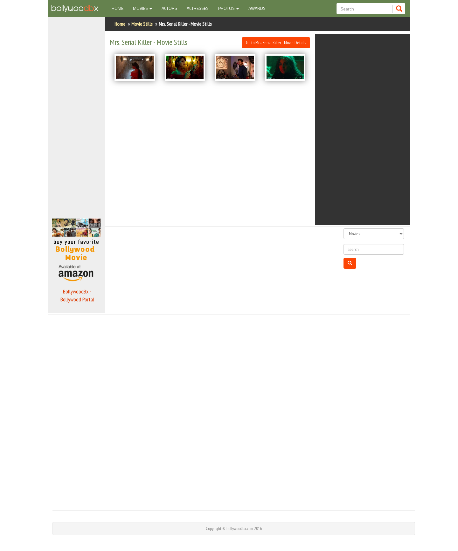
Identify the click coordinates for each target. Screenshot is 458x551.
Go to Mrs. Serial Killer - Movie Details (276, 42)
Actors (169, 8)
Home (120, 7)
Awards (257, 8)
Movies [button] (142, 8)
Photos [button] (228, 8)
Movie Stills (142, 24)
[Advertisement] (76, 115)
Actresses (198, 8)
